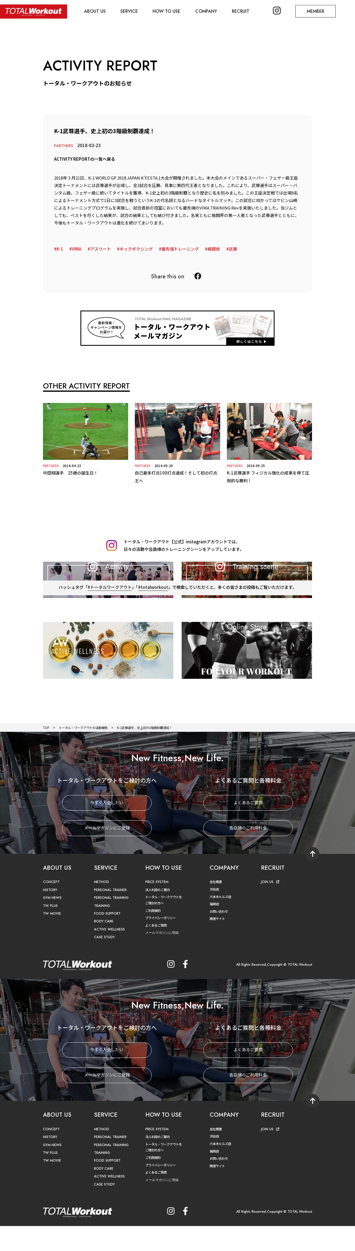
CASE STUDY (104, 962)
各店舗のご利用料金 (248, 853)
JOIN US (270, 906)
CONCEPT (51, 906)
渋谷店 (215, 914)
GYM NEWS (52, 922)
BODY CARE (104, 946)
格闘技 (213, 248)
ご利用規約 (153, 935)
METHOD (101, 906)
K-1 (60, 248)
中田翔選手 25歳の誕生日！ (70, 472)
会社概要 (216, 906)
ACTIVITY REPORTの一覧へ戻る (84, 159)
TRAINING (102, 930)
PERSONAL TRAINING (112, 922)
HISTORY (50, 914)
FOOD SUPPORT (107, 938)
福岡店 (215, 928)
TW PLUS (50, 930)
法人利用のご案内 (158, 914)
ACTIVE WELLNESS (109, 954)
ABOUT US (95, 11)
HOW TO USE (167, 11)
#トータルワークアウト (110, 639)
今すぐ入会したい (106, 827)
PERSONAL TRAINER (111, 914)
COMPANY (207, 11)
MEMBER (317, 11)
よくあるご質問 (248, 827)
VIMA (76, 248)
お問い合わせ (220, 936)
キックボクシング (136, 248)
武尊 (233, 248)
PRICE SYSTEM (157, 906)
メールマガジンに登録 (163, 957)
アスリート (100, 248)
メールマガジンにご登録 (107, 853)
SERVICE (129, 11)
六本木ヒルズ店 (221, 921)
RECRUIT (241, 11)
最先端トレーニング (180, 248)
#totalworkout (153, 639)
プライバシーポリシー (162, 942)
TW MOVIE (52, 938)
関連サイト (218, 943)
